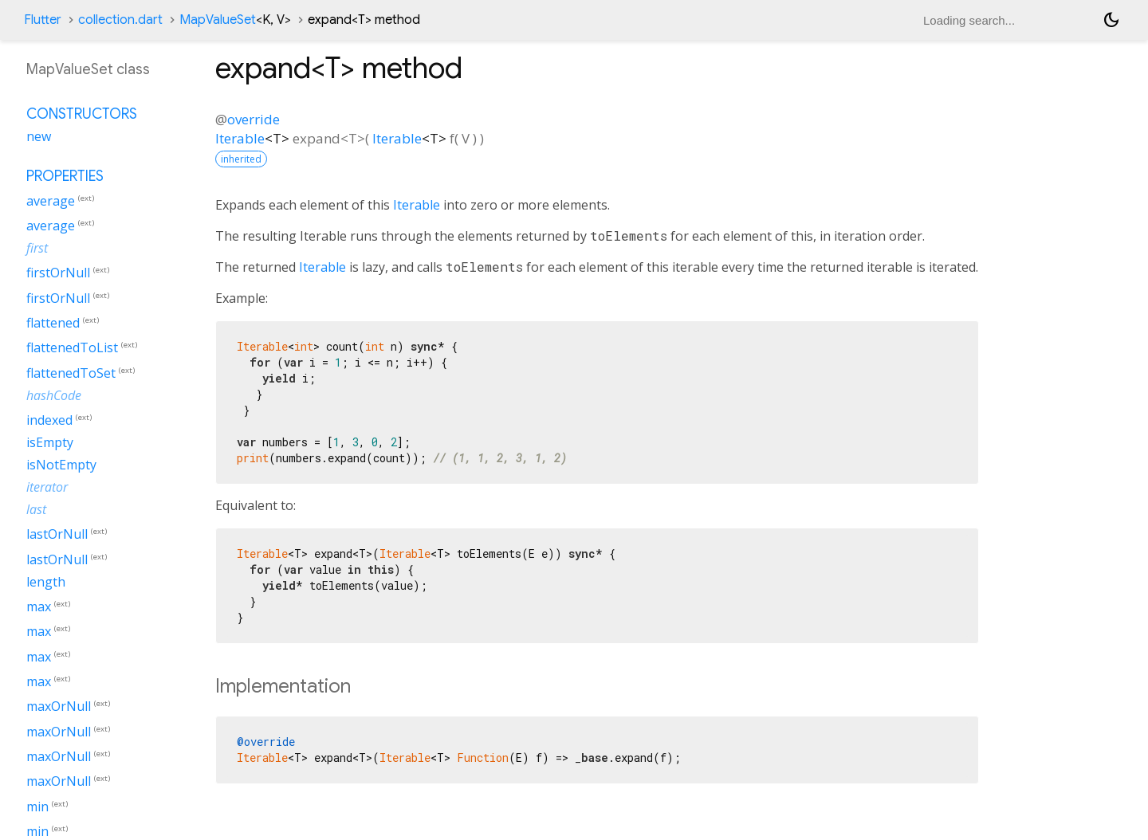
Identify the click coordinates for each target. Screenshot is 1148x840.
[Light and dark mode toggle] (1111, 20)
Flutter (42, 20)
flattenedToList (72, 348)
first (37, 248)
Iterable (240, 138)
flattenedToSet (71, 373)
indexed (49, 420)
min (37, 806)
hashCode (53, 395)
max (38, 606)
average (50, 201)
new (38, 136)
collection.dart (120, 20)
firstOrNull (58, 273)
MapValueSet (235, 20)
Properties (65, 176)
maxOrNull (58, 707)
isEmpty (49, 442)
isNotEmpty (61, 464)
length (45, 582)
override (253, 119)
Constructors (81, 114)
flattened (53, 323)
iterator (47, 487)
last (36, 509)
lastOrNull (57, 535)
